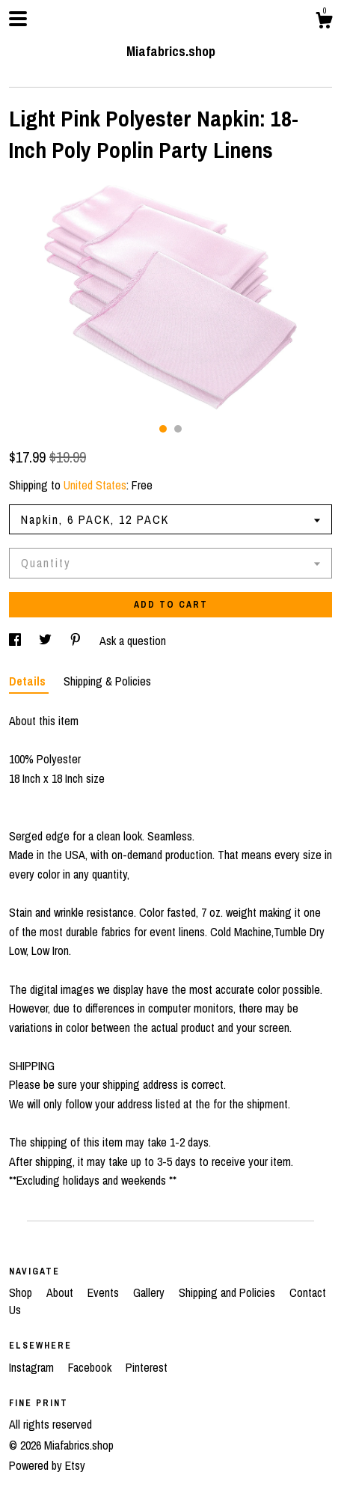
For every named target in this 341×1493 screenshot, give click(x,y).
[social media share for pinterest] (77, 640)
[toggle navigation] (18, 18)
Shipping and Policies (228, 1292)
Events (104, 1292)
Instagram (33, 1367)
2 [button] (178, 429)
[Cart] (324, 22)
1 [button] (163, 429)
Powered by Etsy (47, 1465)
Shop (22, 1292)
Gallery (150, 1292)
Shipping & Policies (107, 681)
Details (29, 681)
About (61, 1292)
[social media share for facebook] (16, 640)
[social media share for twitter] (47, 640)
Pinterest (147, 1367)
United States (95, 485)
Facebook (91, 1367)
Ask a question (132, 640)
